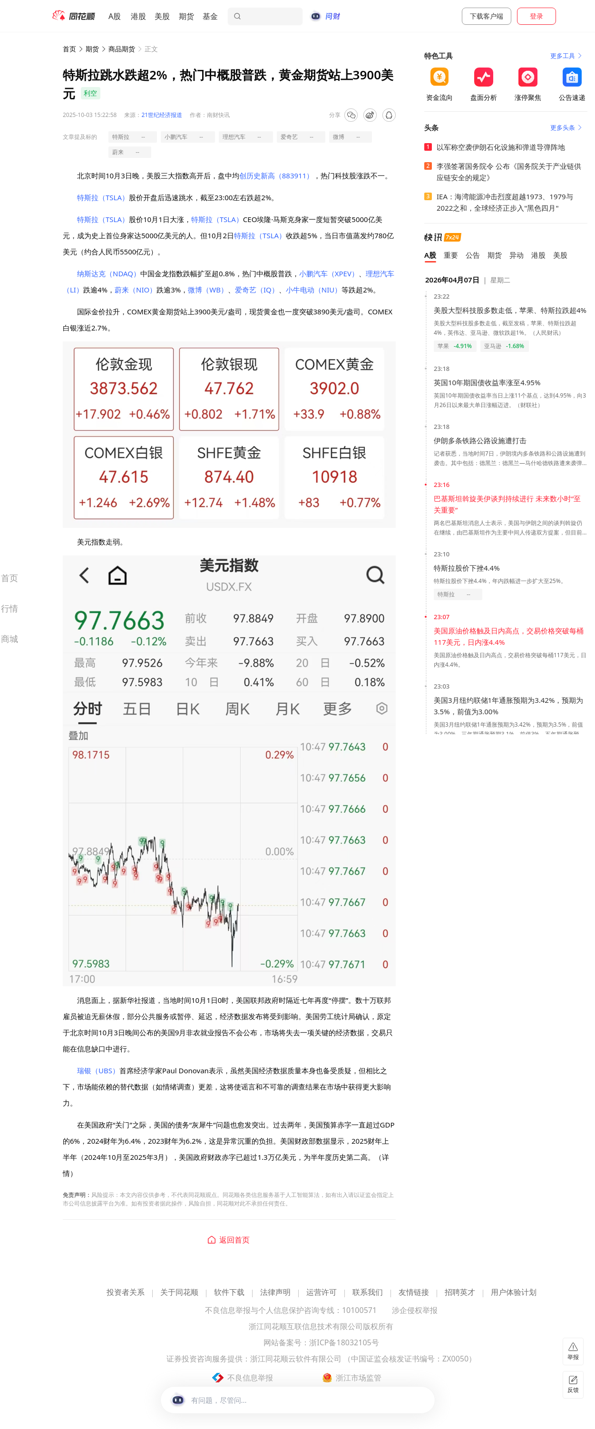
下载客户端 (486, 15)
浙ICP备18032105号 (344, 1343)
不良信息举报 (250, 1377)
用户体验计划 (513, 1292)
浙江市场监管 (358, 1377)
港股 (138, 16)
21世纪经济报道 (161, 115)
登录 (536, 15)
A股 (114, 16)
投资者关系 (126, 1292)
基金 (210, 16)
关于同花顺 (179, 1292)
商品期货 (121, 48)
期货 (186, 16)
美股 (162, 16)
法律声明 (275, 1292)
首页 (69, 48)
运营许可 (321, 1292)
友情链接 (414, 1292)
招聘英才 (460, 1292)
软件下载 (229, 1292)
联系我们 (367, 1292)
